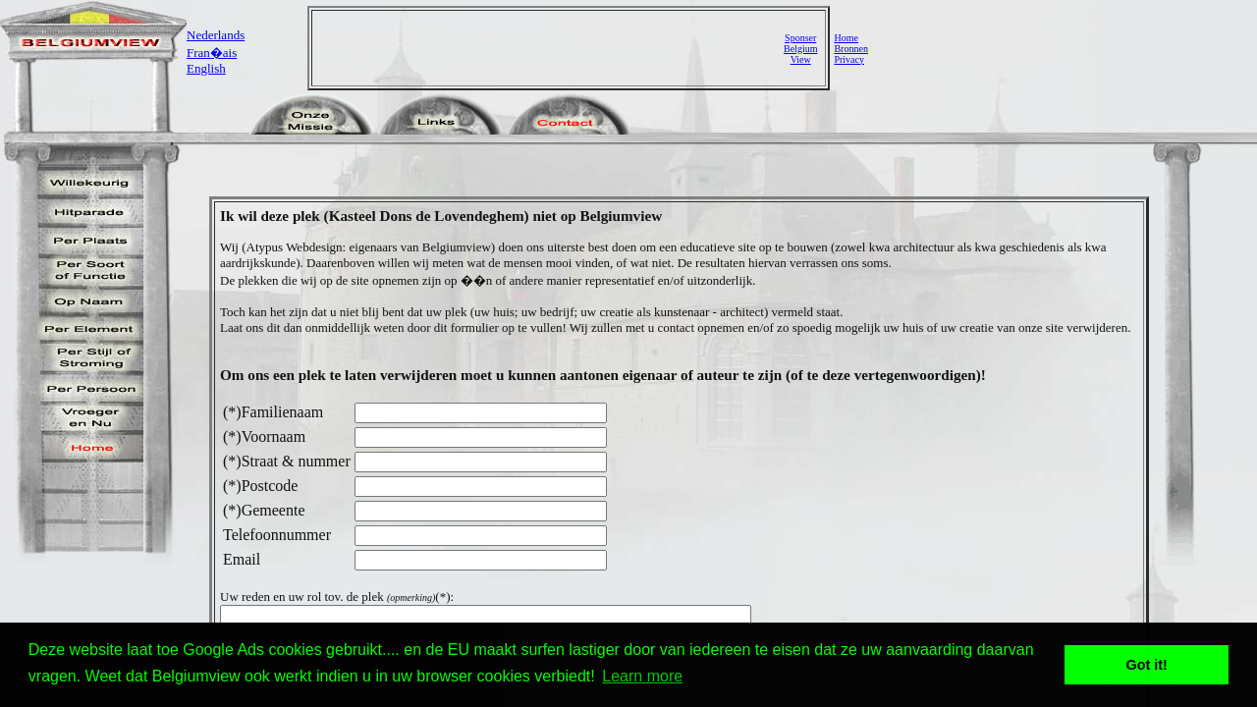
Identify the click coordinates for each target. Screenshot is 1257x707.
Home (845, 37)
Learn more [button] (642, 676)
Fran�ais (212, 52)
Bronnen (850, 48)
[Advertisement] (550, 48)
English (206, 68)
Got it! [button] (1147, 665)
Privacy (849, 59)
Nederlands (216, 34)
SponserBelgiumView (800, 48)
